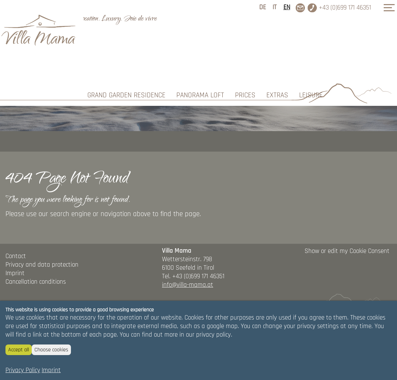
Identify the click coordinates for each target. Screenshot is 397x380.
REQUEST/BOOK (355, 76)
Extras (277, 41)
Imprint (51, 370)
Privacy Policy (22, 370)
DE (262, 7)
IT (275, 7)
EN (286, 7)
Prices (245, 41)
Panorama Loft (200, 41)
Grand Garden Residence (126, 41)
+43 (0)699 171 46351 (345, 7)
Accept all (18, 349)
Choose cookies (51, 349)
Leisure (311, 41)
